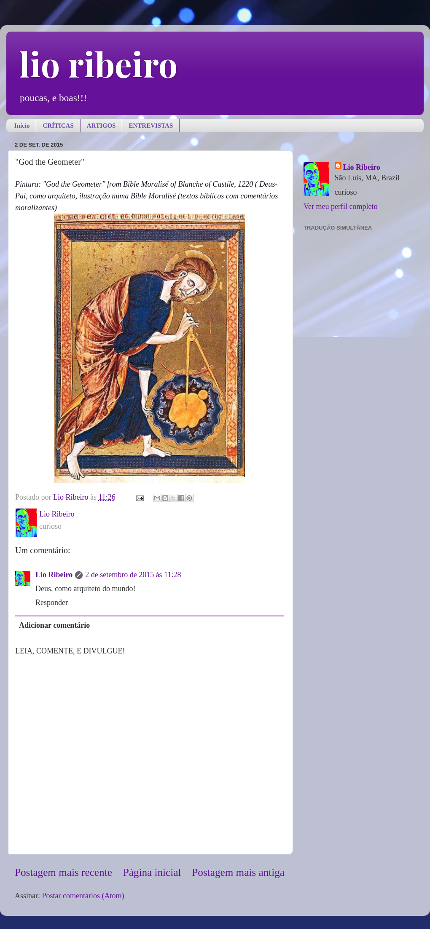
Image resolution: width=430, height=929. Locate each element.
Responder (51, 602)
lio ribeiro (98, 63)
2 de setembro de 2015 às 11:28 (133, 574)
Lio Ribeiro (54, 574)
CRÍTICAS (58, 125)
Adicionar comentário (54, 625)
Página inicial (152, 872)
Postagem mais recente (63, 872)
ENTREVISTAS (151, 125)
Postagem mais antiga (238, 872)
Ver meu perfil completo (340, 206)
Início (22, 125)
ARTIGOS (101, 125)
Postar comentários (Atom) (83, 896)
